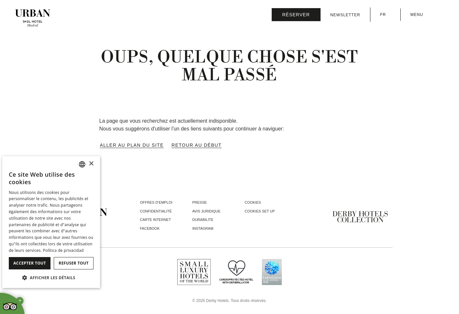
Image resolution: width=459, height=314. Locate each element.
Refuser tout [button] (74, 263)
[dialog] (51, 222)
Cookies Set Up (260, 211)
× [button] (91, 163)
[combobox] (82, 164)
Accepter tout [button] (29, 263)
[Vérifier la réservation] (296, 14)
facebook (150, 228)
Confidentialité (156, 211)
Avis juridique (206, 211)
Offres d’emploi (156, 202)
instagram (202, 228)
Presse (199, 202)
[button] (51, 277)
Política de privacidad (63, 250)
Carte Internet (155, 220)
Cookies (253, 202)
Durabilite (202, 220)
